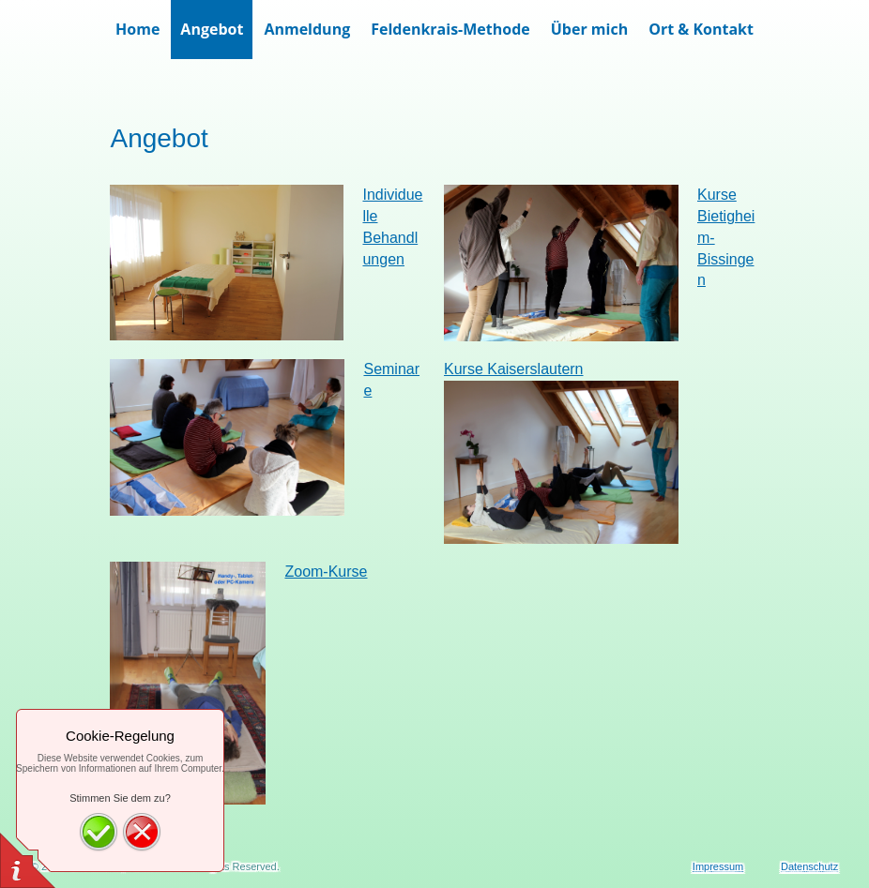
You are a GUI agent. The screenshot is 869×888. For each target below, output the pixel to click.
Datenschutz (809, 866)
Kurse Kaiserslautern (514, 369)
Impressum (718, 866)
